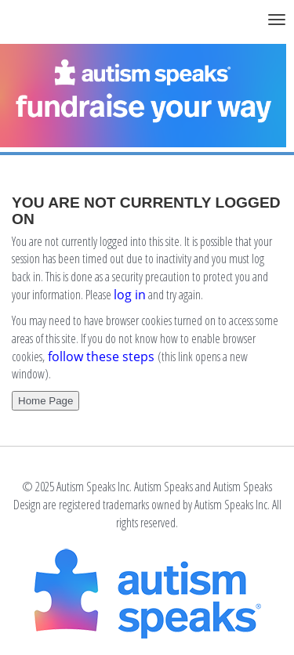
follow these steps (101, 356)
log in (130, 294)
